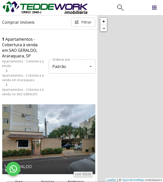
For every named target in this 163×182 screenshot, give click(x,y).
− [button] (104, 28)
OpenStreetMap (133, 180)
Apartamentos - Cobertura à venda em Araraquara (23, 77)
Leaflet (111, 180)
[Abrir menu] (154, 8)
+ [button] (103, 21)
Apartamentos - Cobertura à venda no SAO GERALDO (23, 91)
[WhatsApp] (13, 169)
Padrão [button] (59, 66)
